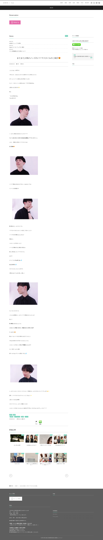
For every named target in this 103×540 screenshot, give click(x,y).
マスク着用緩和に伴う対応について (17, 51)
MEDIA (78, 2)
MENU (66, 2)
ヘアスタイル (17, 416)
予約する (16, 22)
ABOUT (61, 2)
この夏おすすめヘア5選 (61, 463)
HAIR (14, 414)
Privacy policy (55, 516)
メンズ (27, 416)
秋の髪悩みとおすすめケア (31, 445)
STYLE (82, 2)
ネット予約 (16, 499)
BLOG (74, 2)
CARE (37, 453)
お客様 (11, 416)
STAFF (70, 2)
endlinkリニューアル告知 (15, 43)
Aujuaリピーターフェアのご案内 (16, 47)
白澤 (22, 416)
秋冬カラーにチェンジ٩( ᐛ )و (46, 445)
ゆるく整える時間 (16, 445)
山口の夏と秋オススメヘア (61, 445)
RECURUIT (87, 2)
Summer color (16, 463)
